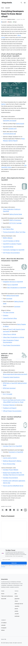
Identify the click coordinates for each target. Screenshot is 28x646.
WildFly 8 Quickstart (15, 220)
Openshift (7, 8)
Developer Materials (9, 405)
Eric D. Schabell (7, 394)
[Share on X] (2, 509)
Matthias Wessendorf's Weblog (12, 461)
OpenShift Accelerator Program (12, 244)
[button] (21, 2)
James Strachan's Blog (10, 318)
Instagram (3, 627)
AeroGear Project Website (10, 470)
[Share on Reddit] (14, 509)
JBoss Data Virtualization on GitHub (13, 337)
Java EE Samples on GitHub (11, 241)
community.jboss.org (9, 134)
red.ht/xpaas (20, 123)
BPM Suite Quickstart (9, 388)
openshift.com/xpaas (9, 120)
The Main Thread (10, 550)
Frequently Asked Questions (11, 377)
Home (2, 8)
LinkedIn (3, 625)
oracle (16, 596)
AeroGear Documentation (10, 478)
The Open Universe (8, 312)
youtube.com (12, 128)
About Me (3, 598)
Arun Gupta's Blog (8, 229)
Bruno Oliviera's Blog (9, 464)
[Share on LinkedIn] (10, 509)
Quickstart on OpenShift (16, 452)
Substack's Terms (15, 565)
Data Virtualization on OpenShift (16, 287)
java (16, 593)
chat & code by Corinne (10, 458)
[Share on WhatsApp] (17, 509)
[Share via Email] (21, 509)
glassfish (17, 598)
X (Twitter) (3, 622)
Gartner (3, 104)
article (16, 608)
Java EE (17, 613)
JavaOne (17, 606)
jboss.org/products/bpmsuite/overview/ (15, 374)
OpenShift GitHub (8, 247)
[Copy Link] (25, 509)
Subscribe (14, 563)
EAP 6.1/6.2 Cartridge (15, 223)
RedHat (10, 22)
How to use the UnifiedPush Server (13, 486)
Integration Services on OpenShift (13, 282)
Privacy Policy (21, 565)
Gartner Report (12, 141)
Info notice (3, 566)
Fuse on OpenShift (12, 285)
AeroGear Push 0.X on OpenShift (12, 446)
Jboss (16, 601)
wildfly (16, 611)
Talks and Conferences (7, 596)
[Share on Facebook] (6, 509)
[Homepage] (8, 3)
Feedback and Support (9, 408)
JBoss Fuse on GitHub (9, 334)
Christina (5, 315)
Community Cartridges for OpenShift (13, 250)
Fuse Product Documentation (11, 345)
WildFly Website (7, 238)
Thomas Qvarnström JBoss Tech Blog (14, 232)
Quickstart (9, 298)
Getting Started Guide (15, 214)
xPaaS (15, 22)
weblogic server (19, 603)
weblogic (17, 616)
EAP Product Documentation (11, 253)
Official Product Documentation (12, 411)
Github (3, 630)
